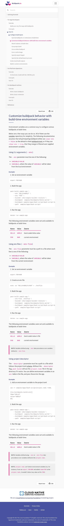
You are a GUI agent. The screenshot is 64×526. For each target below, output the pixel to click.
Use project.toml (16, 46)
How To (11, 32)
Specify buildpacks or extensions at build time (25, 38)
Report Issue (42, 111)
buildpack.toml (37, 141)
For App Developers (14, 20)
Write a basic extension (17, 94)
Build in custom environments (18, 64)
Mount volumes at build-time (20, 43)
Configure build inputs (16, 35)
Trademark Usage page (40, 522)
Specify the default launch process (22, 58)
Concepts (11, 29)
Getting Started (13, 14)
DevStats (26, 506)
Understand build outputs (17, 61)
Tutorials (11, 23)
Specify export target (18, 55)
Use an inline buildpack (18, 49)
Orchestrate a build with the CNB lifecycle (22, 75)
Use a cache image (17, 52)
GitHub (43, 510)
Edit (52, 111)
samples (12, 136)
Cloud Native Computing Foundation (28, 498)
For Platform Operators (15, 68)
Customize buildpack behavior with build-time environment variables (32, 41)
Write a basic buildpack (17, 91)
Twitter (36, 510)
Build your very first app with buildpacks (22, 26)
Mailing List (23, 510)
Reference (11, 105)
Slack (30, 510)
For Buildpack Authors (14, 85)
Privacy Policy (36, 506)
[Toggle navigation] (55, 3)
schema (29, 366)
